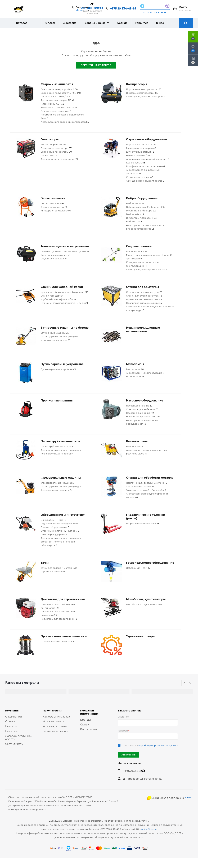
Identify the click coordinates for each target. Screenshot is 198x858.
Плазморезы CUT (52, 103)
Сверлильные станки (140, 486)
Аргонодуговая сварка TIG (57, 100)
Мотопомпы (135, 369)
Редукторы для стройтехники (59, 618)
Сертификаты (14, 743)
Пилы (167, 255)
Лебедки (133, 567)
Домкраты (48, 519)
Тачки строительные (54, 207)
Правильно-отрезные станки (144, 299)
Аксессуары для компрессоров (146, 96)
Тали (146, 567)
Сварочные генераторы (56, 151)
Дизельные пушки (76, 251)
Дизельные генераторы (56, 148)
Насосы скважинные (140, 412)
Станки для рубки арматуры (144, 295)
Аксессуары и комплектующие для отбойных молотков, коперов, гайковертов (61, 542)
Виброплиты (135, 203)
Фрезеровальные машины (57, 482)
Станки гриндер (51, 295)
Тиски (61, 519)
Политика (11, 731)
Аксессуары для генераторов (59, 159)
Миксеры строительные (56, 210)
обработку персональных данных (158, 745)
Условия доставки (55, 726)
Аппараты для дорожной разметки (147, 159)
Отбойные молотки (53, 530)
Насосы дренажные (139, 405)
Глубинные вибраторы (141, 210)
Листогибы (158, 490)
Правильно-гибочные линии (144, 303)
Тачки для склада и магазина (59, 567)
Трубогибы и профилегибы (58, 299)
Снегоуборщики (136, 265)
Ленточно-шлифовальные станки (146, 482)
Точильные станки (138, 490)
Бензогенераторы (53, 144)
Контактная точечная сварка (59, 107)
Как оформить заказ (56, 716)
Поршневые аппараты (141, 144)
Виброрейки (135, 214)
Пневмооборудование (55, 527)
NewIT (189, 797)
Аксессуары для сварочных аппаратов (65, 121)
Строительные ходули (139, 177)
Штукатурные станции (140, 151)
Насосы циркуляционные (143, 416)
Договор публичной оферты (18, 737)
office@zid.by (148, 829)
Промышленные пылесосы (58, 641)
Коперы (73, 530)
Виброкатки (134, 221)
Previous (184, 683)
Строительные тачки (53, 571)
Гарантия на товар (55, 731)
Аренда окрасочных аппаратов (145, 180)
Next (190, 683)
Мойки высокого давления (143, 255)
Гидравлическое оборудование (60, 523)
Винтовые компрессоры (142, 92)
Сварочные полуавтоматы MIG (61, 92)
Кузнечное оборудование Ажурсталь (64, 292)
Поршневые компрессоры (143, 89)
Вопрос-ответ (89, 729)
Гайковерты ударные (54, 534)
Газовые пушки (51, 251)
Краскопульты (135, 162)
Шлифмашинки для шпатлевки (145, 166)
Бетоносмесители (53, 203)
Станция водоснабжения (142, 409)
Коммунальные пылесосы (142, 262)
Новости (11, 726)
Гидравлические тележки (142, 523)
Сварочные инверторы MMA (59, 89)
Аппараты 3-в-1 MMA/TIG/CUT (58, 96)
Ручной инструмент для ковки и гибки (64, 303)
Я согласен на (150, 745)
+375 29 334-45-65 (123, 8)
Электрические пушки (55, 255)
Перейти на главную (95, 65)
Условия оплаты (54, 721)
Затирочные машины (55, 332)
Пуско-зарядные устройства (58, 369)
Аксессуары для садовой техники (147, 269)
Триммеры (134, 258)
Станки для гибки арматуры (144, 292)
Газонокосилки (136, 251)
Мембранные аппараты (141, 148)
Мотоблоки (134, 604)
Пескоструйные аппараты (57, 446)
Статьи (84, 724)
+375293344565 (134, 771)
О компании (13, 716)
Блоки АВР (49, 155)
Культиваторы (153, 604)
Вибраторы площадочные (142, 217)
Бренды (85, 719)
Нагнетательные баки (140, 155)
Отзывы (10, 721)
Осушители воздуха (54, 258)
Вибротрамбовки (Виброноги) (145, 207)
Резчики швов (136, 446)
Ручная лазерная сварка (56, 111)
